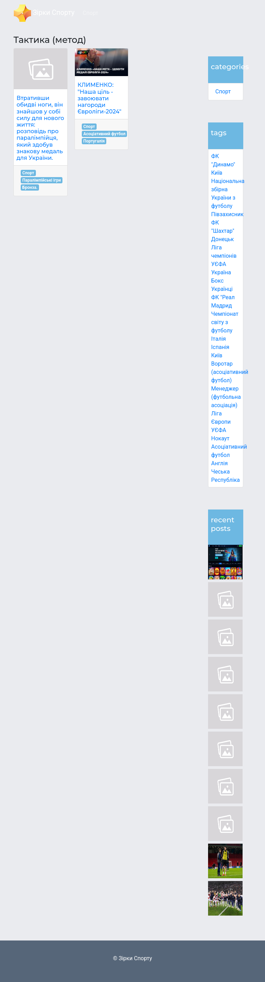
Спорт (223, 91)
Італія (218, 339)
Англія (219, 463)
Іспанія (220, 347)
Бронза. (30, 187)
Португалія (94, 141)
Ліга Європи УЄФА (221, 421)
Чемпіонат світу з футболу (224, 322)
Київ (216, 355)
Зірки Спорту (44, 13)
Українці (222, 289)
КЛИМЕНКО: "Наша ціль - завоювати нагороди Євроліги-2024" (99, 98)
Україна (221, 272)
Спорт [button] (90, 13)
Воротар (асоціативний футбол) (229, 372)
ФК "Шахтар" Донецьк (222, 230)
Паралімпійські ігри (41, 180)
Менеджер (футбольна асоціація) (226, 397)
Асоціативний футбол (104, 133)
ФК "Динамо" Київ (223, 164)
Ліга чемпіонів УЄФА (224, 255)
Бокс (217, 280)
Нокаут (220, 438)
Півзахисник (227, 214)
